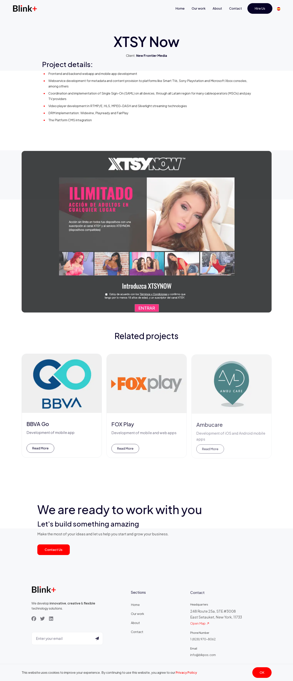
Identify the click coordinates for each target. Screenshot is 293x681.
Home (180, 8)
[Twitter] (42, 619)
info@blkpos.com (203, 657)
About (217, 8)
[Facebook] (33, 619)
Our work (199, 8)
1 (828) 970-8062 (203, 641)
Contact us (53, 550)
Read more (40, 449)
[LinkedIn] (51, 619)
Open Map (199, 625)
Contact (235, 8)
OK (262, 672)
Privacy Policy (186, 672)
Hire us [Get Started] (260, 8)
